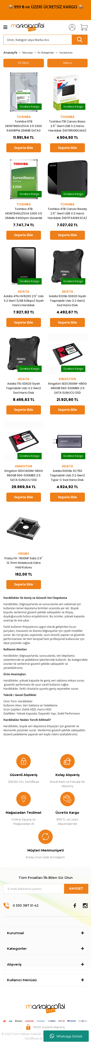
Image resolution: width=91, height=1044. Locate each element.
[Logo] (27, 27)
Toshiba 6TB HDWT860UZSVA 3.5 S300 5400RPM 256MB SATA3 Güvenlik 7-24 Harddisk (23, 126)
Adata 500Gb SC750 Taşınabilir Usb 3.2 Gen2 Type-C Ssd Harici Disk (67, 475)
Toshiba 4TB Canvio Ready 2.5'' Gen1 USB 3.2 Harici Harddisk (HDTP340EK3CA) (67, 213)
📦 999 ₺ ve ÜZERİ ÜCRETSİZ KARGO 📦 (45, 6)
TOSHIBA (24, 117)
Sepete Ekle (23, 148)
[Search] (45, 40)
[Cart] (82, 27)
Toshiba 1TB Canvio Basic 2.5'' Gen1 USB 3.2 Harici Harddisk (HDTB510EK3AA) (67, 126)
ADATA (23, 291)
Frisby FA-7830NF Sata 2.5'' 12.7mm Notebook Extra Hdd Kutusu (24, 562)
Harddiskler (66, 52)
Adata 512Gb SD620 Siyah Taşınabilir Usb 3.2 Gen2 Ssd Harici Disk (67, 300)
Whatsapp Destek (66, 1036)
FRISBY (23, 553)
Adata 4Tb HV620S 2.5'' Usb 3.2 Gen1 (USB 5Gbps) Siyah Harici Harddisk (24, 300)
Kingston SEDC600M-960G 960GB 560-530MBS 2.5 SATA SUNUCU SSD (24, 475)
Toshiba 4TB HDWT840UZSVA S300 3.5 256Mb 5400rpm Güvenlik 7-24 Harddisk (23, 213)
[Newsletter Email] (45, 889)
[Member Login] (70, 27)
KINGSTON (67, 379)
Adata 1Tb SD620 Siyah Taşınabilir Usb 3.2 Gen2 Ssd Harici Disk (23, 388)
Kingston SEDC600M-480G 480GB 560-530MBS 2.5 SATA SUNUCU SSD (67, 388)
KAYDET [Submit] (76, 888)
